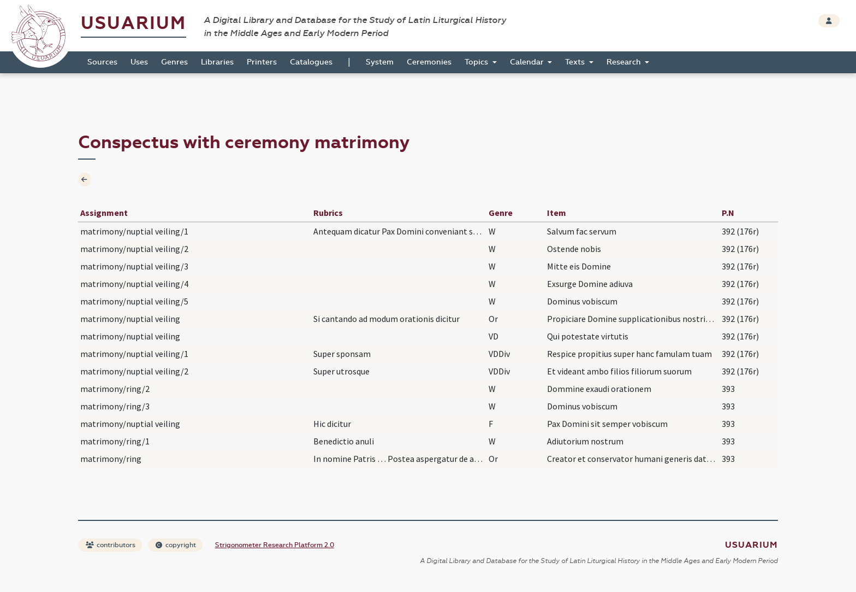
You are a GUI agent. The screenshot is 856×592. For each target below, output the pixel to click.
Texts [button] (576, 62)
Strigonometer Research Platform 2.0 (274, 545)
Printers (262, 62)
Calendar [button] (528, 62)
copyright (176, 545)
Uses (139, 62)
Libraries (217, 62)
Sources (102, 62)
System (380, 62)
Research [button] (625, 62)
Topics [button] (477, 62)
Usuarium (133, 23)
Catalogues (311, 62)
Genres (174, 62)
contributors (110, 545)
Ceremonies (429, 62)
